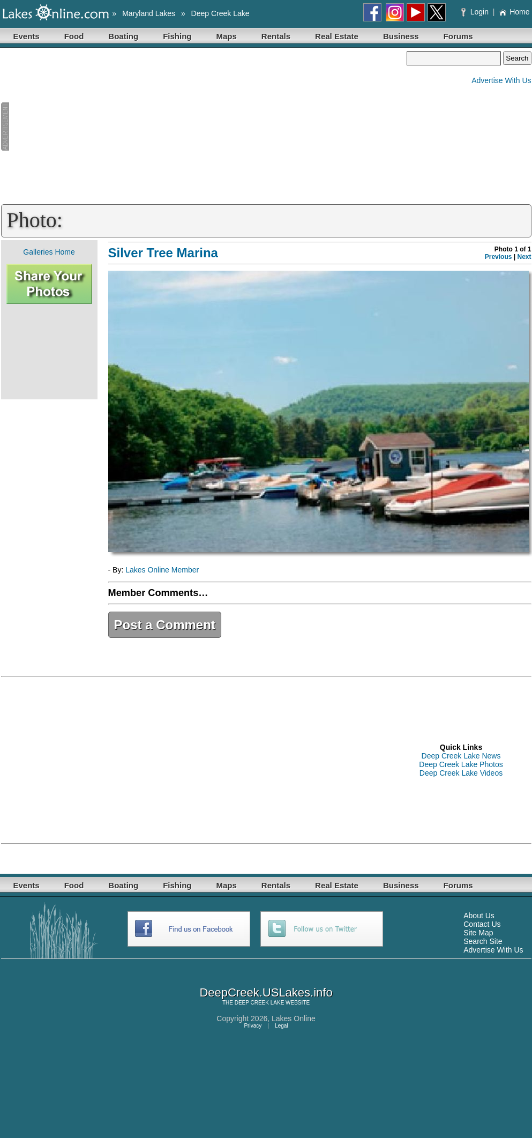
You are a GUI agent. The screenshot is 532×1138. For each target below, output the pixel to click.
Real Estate (336, 36)
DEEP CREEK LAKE (259, 1003)
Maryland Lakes (148, 13)
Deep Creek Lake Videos (461, 773)
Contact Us (481, 924)
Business (401, 36)
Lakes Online (294, 1018)
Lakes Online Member (162, 570)
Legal (281, 1026)
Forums (458, 36)
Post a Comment (164, 625)
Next (524, 257)
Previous (498, 257)
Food (74, 36)
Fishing (177, 36)
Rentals (275, 36)
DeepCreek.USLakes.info (265, 992)
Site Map (478, 932)
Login (476, 12)
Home (514, 12)
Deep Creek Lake (220, 13)
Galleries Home (48, 252)
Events (26, 36)
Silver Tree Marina (163, 253)
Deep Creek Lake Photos (461, 764)
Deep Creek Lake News (461, 756)
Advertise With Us (501, 80)
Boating (123, 36)
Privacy (252, 1026)
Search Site (482, 941)
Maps (226, 36)
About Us (478, 915)
